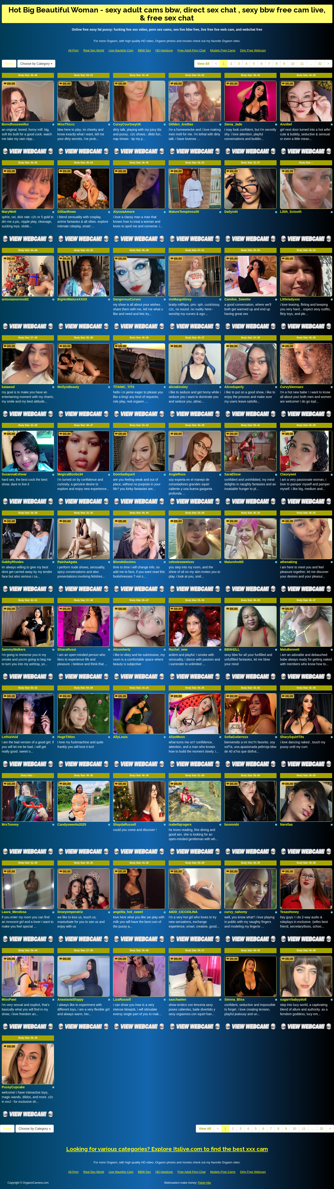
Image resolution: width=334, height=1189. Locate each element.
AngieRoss (177, 474)
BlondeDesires (124, 562)
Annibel (286, 124)
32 (320, 63)
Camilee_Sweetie (237, 299)
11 (302, 63)
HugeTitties (66, 737)
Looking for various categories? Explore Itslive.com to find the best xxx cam (167, 1149)
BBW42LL (232, 649)
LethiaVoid (10, 737)
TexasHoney (289, 912)
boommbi (231, 824)
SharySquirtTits (292, 737)
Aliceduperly (234, 387)
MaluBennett (289, 649)
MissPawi (9, 999)
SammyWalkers (14, 649)
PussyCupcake (13, 1087)
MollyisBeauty (68, 387)
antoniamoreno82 (15, 299)
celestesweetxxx (181, 562)
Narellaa (286, 824)
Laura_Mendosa (14, 912)
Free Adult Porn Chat (192, 50)
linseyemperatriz (70, 912)
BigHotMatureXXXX (72, 299)
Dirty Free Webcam (253, 50)
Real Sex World (93, 50)
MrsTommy (10, 824)
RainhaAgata (67, 562)
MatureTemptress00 (184, 211)
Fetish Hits (204, 1182)
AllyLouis (120, 737)
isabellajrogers (180, 824)
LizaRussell (122, 999)
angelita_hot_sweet (128, 912)
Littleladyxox (290, 299)
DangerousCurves (127, 299)
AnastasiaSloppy (70, 999)
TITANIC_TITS (123, 387)
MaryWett (9, 211)
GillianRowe (66, 211)
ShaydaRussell (124, 824)
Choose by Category (36, 63)
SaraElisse (232, 474)
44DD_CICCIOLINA (183, 912)
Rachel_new (178, 649)
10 (293, 63)
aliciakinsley (178, 387)
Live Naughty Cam (121, 50)
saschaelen (177, 999)
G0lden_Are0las (181, 124)
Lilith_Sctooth (290, 211)
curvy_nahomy (235, 912)
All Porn (73, 50)
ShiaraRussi (66, 649)
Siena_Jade (233, 124)
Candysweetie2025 (71, 824)
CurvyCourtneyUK (127, 124)
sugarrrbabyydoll (293, 999)
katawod (8, 387)
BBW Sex (144, 50)
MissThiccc (66, 124)
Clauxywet (288, 474)
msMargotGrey (180, 299)
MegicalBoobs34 (70, 474)
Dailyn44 (231, 211)
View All (203, 63)
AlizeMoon (177, 737)
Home (9, 63)
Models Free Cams (223, 50)
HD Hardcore (164, 50)
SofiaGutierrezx (236, 737)
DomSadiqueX (124, 474)
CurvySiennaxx (291, 387)
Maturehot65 (234, 562)
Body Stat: (27, 75)
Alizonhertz (121, 649)
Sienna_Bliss (234, 999)
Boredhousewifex (15, 124)
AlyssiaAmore (123, 211)
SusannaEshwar (14, 474)
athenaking (288, 562)
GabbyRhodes (13, 562)
